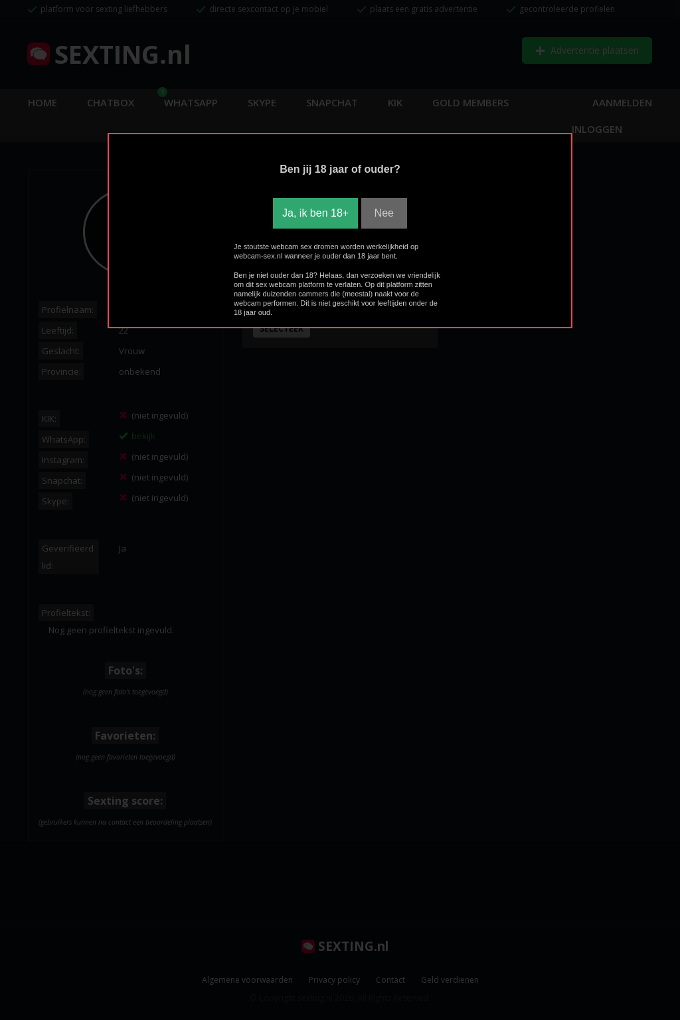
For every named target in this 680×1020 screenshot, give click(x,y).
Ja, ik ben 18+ (315, 213)
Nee (384, 213)
